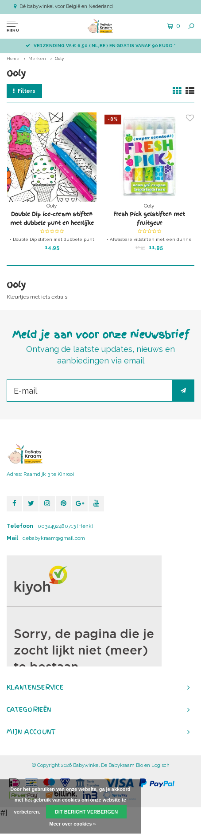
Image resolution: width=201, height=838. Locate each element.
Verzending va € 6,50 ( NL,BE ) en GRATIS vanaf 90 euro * (100, 45)
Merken (37, 58)
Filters (24, 91)
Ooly (59, 58)
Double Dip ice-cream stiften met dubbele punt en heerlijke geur (52, 218)
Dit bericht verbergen (86, 811)
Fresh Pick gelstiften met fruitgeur (149, 218)
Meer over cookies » (72, 823)
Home (13, 58)
